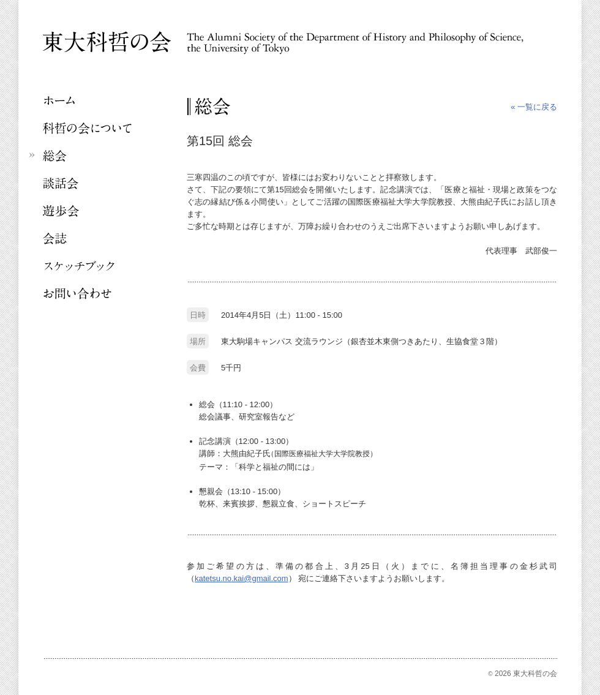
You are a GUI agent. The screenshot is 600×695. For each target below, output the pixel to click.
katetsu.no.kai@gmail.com (241, 578)
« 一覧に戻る (534, 106)
